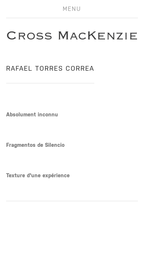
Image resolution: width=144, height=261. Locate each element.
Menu (72, 8)
